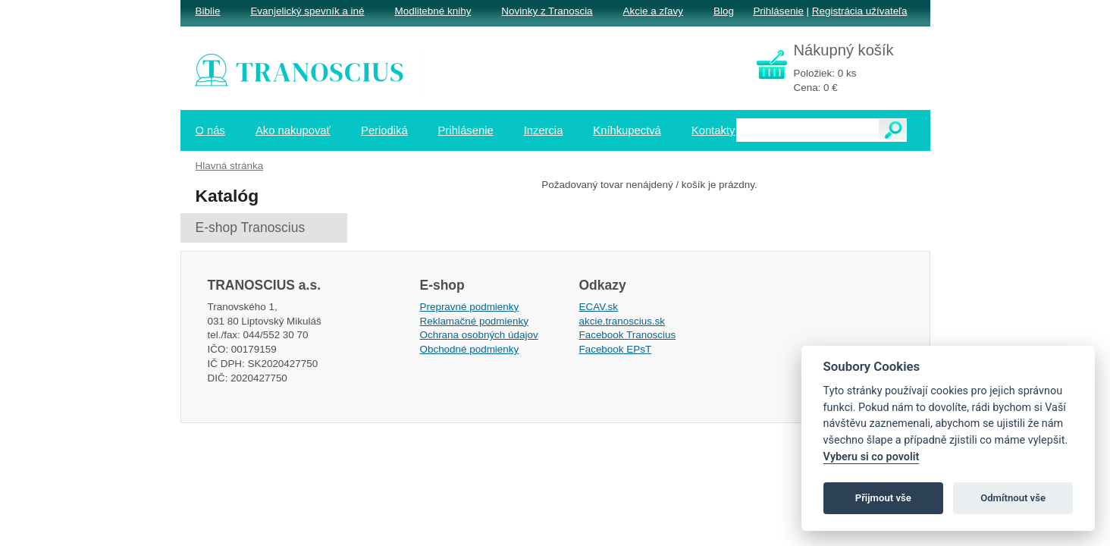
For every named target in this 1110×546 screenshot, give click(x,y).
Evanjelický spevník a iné (307, 11)
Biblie (208, 11)
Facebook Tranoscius (627, 334)
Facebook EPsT (615, 349)
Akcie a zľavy (653, 11)
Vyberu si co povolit (871, 456)
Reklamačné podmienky (474, 321)
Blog (723, 11)
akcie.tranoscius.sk (622, 321)
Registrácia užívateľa (860, 11)
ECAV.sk (599, 306)
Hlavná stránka (230, 165)
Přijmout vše (883, 498)
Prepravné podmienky (469, 306)
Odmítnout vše (1013, 498)
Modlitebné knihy (433, 11)
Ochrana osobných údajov (479, 334)
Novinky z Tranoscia (546, 11)
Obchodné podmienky (469, 349)
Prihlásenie (778, 11)
